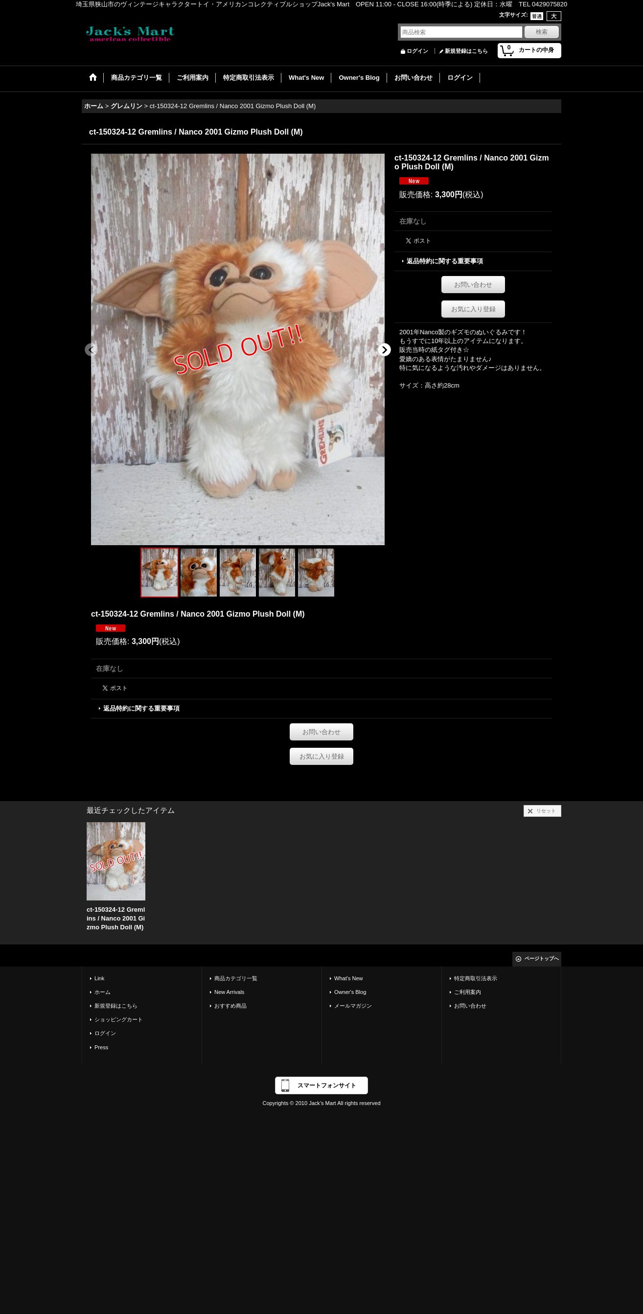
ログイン (417, 51)
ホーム (102, 992)
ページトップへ (542, 958)
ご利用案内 (467, 992)
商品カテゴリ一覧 (235, 978)
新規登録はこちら (466, 51)
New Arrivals (229, 992)
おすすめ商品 (230, 1006)
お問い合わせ (473, 284)
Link (99, 978)
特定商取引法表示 (475, 978)
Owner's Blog (350, 992)
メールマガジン (353, 1006)
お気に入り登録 (473, 309)
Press (101, 1047)
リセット (546, 810)
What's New (348, 978)
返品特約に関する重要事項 (445, 261)
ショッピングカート (118, 1019)
